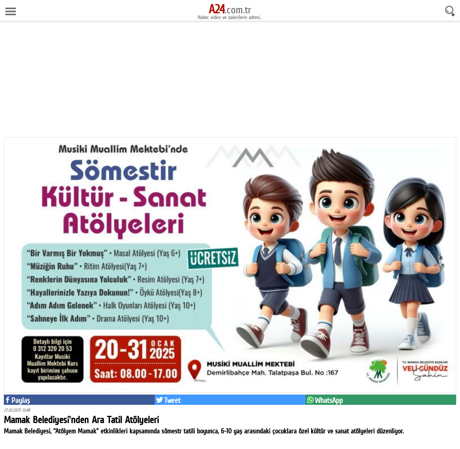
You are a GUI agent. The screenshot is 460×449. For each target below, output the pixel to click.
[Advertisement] (230, 82)
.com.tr (230, 9)
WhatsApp (329, 400)
